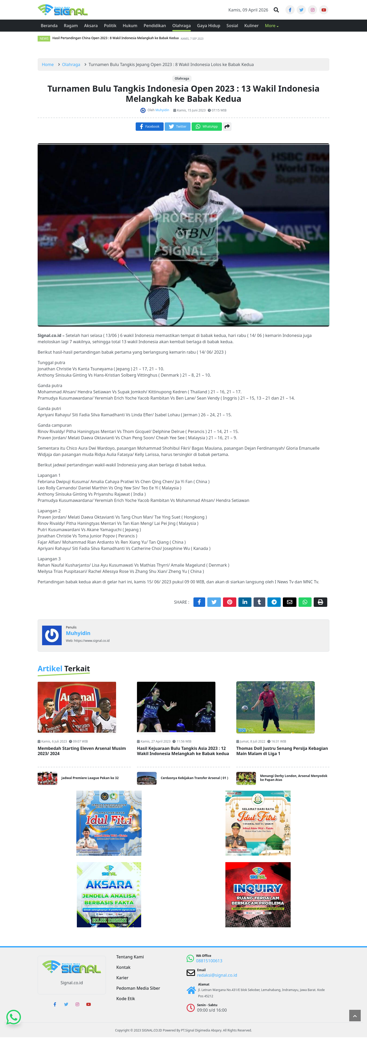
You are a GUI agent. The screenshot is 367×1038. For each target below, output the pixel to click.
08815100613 (209, 961)
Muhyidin (78, 633)
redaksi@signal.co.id (217, 976)
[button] (276, 10)
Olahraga (182, 79)
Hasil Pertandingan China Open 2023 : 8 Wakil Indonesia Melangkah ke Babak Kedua (115, 39)
